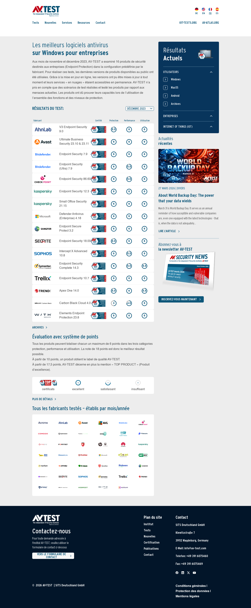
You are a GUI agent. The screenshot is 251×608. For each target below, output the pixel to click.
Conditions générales (191, 586)
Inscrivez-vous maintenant (181, 299)
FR (210, 11)
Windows (172, 79)
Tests (35, 22)
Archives (39, 327)
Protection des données (192, 591)
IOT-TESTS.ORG (188, 22)
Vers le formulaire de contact (54, 556)
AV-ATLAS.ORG (210, 22)
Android (171, 96)
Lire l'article (169, 231)
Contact (100, 22)
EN (203, 11)
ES (217, 11)
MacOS (170, 87)
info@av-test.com (195, 548)
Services (67, 22)
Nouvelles (50, 22)
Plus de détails (44, 399)
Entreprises (170, 116)
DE (196, 11)
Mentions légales (187, 596)
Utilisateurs (171, 72)
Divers (181, 188)
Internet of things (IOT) (177, 126)
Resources (84, 22)
